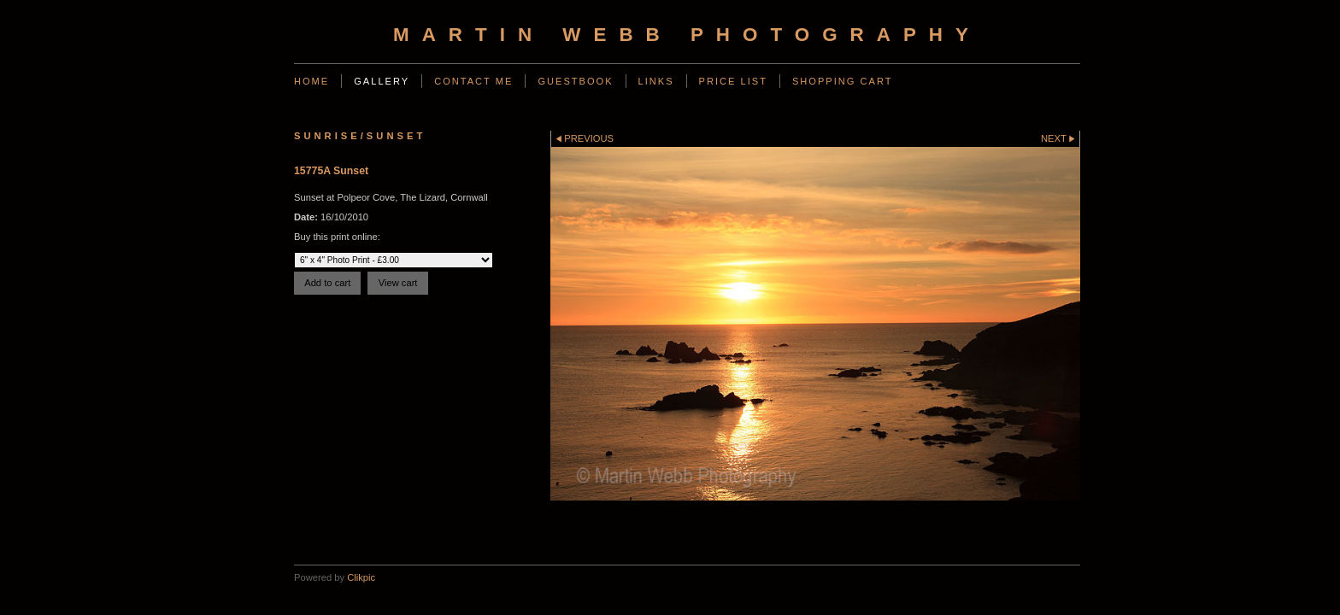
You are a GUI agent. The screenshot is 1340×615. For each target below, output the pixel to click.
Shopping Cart (842, 81)
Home (311, 81)
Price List (733, 81)
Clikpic (361, 577)
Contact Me (473, 81)
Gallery (381, 81)
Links (656, 81)
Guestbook (575, 81)
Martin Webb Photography (687, 34)
